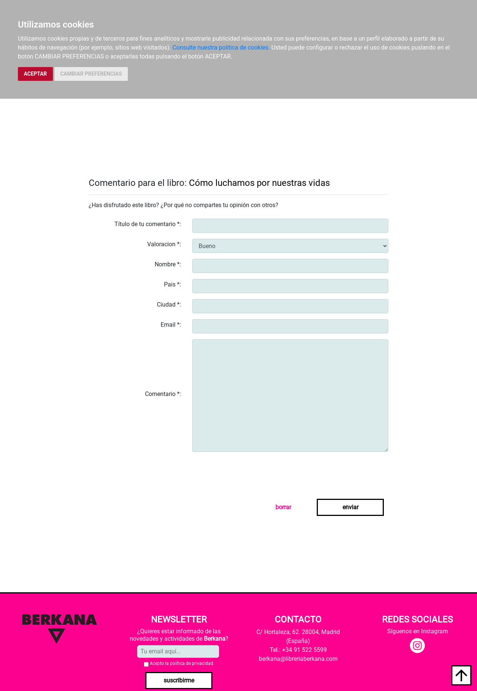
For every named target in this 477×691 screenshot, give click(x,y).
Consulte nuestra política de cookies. (221, 47)
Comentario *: (163, 393)
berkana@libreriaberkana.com (298, 658)
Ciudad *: (169, 304)
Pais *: (172, 284)
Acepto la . (182, 663)
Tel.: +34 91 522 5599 (298, 649)
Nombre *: (168, 264)
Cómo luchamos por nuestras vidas (259, 183)
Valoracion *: (164, 244)
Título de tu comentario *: (147, 224)
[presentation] (249, 472)
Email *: (171, 324)
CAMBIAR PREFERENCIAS (91, 74)
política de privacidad (191, 663)
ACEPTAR (35, 74)
